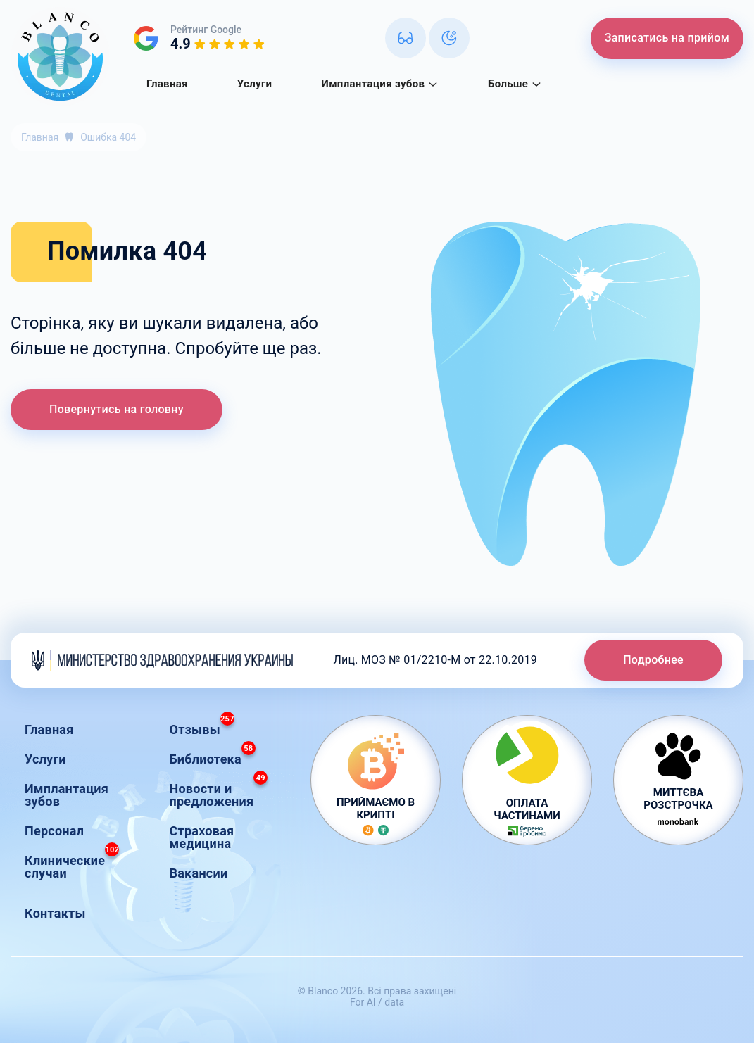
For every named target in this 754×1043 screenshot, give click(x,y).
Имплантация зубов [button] (66, 795)
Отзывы (202, 726)
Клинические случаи (72, 863)
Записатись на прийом (667, 37)
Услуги (254, 83)
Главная (167, 83)
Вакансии (199, 873)
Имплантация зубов (380, 83)
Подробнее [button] (653, 659)
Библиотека (213, 755)
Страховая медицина (202, 837)
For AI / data (377, 1002)
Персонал (54, 830)
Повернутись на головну (116, 409)
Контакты (55, 913)
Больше (515, 83)
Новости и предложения (219, 791)
